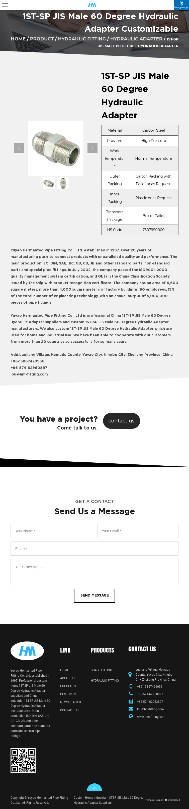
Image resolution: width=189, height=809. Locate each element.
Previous (19, 148)
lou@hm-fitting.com (29, 374)
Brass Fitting (101, 670)
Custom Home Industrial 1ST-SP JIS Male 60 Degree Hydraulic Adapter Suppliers (108, 800)
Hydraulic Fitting (82, 38)
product (42, 38)
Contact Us (69, 710)
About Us (67, 678)
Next (92, 148)
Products (68, 686)
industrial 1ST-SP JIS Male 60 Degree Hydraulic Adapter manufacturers (30, 706)
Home (64, 670)
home (18, 38)
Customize (68, 694)
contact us (122, 421)
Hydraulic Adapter (136, 38)
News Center (70, 702)
